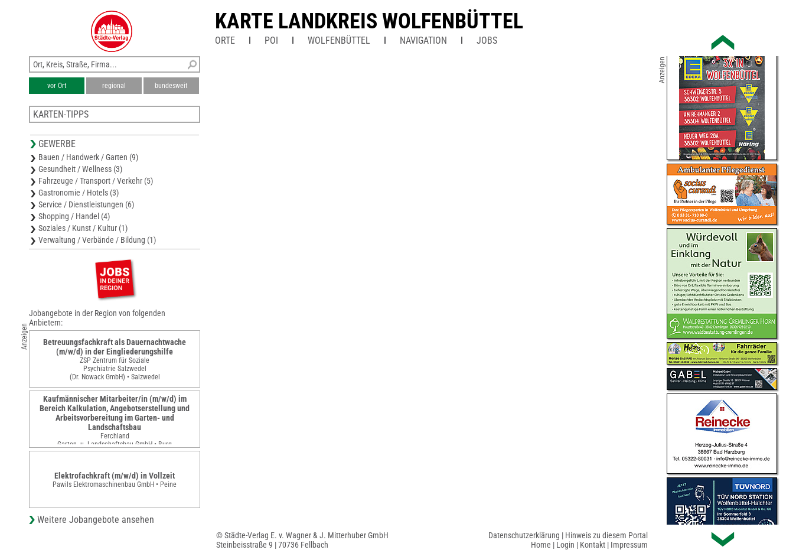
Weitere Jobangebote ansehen (95, 519)
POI (271, 40)
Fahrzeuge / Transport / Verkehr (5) (95, 181)
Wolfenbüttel (339, 40)
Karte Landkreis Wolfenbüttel (369, 21)
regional (114, 86)
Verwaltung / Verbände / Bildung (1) (97, 240)
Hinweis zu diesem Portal (606, 535)
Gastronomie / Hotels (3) (78, 192)
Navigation (423, 40)
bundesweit (171, 86)
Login (565, 544)
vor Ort (57, 86)
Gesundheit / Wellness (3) (80, 169)
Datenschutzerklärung (524, 535)
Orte (225, 40)
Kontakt (592, 544)
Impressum (629, 544)
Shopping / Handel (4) (74, 216)
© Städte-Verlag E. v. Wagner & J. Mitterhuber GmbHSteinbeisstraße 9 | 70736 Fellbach (302, 540)
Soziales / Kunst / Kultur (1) (83, 228)
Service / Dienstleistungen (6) (86, 204)
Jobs (487, 40)
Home (541, 544)
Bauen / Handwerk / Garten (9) (88, 157)
